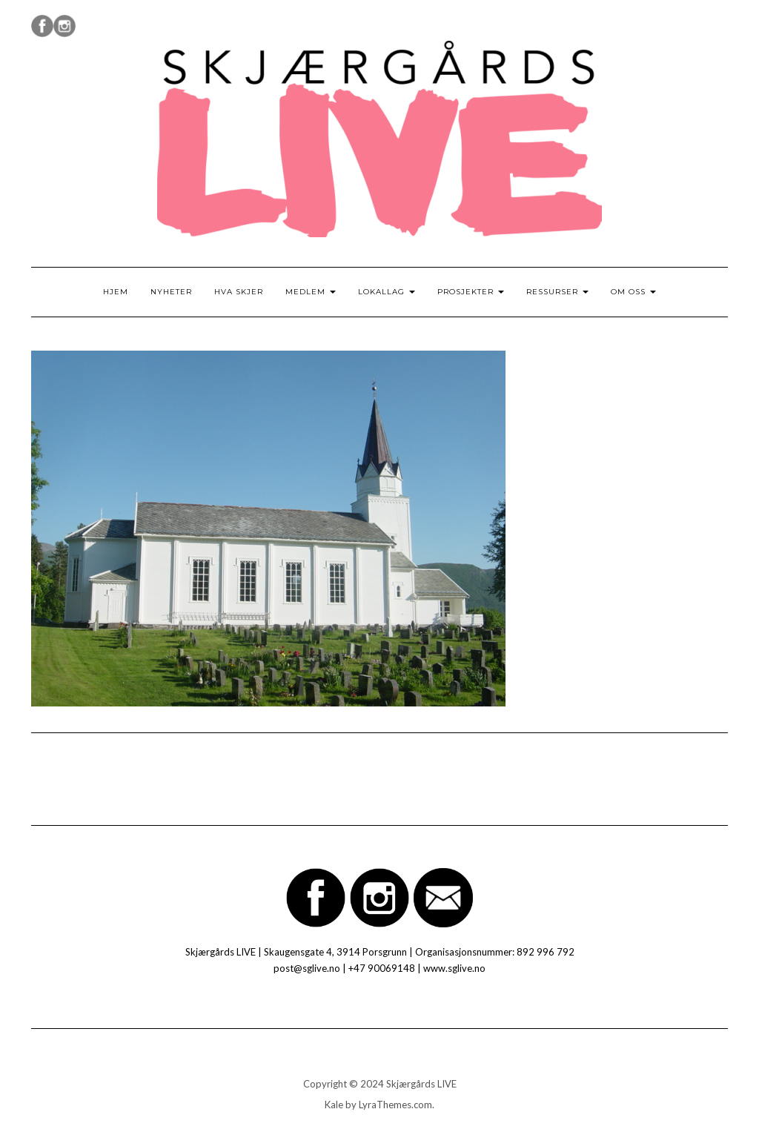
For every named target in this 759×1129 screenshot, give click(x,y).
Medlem (310, 292)
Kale (334, 1104)
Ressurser (557, 292)
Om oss (633, 292)
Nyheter (171, 292)
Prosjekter (470, 292)
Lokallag (386, 292)
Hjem (115, 292)
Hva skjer (238, 292)
